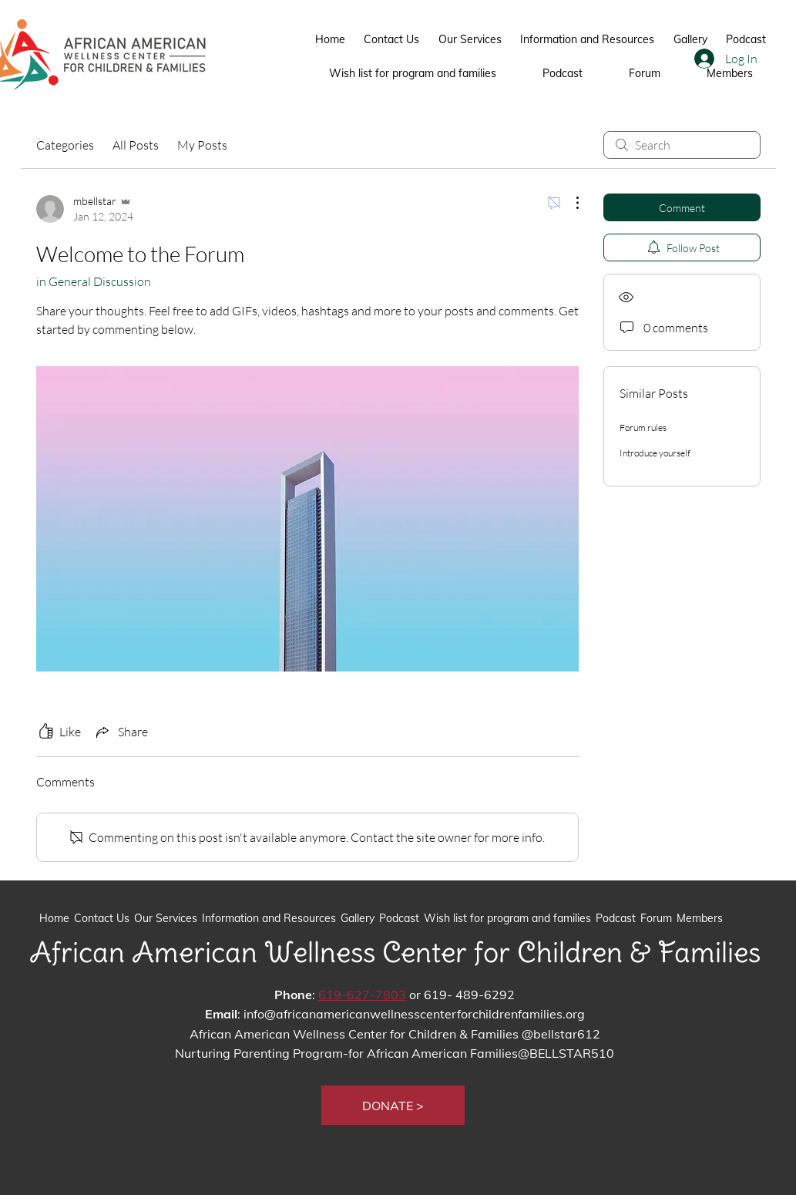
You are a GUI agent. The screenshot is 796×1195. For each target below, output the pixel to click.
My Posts (202, 145)
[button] (393, 1105)
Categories (65, 145)
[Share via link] (120, 731)
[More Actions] (569, 203)
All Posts (136, 145)
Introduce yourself (655, 453)
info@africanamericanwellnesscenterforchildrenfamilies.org (414, 1014)
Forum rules (643, 427)
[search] (682, 145)
